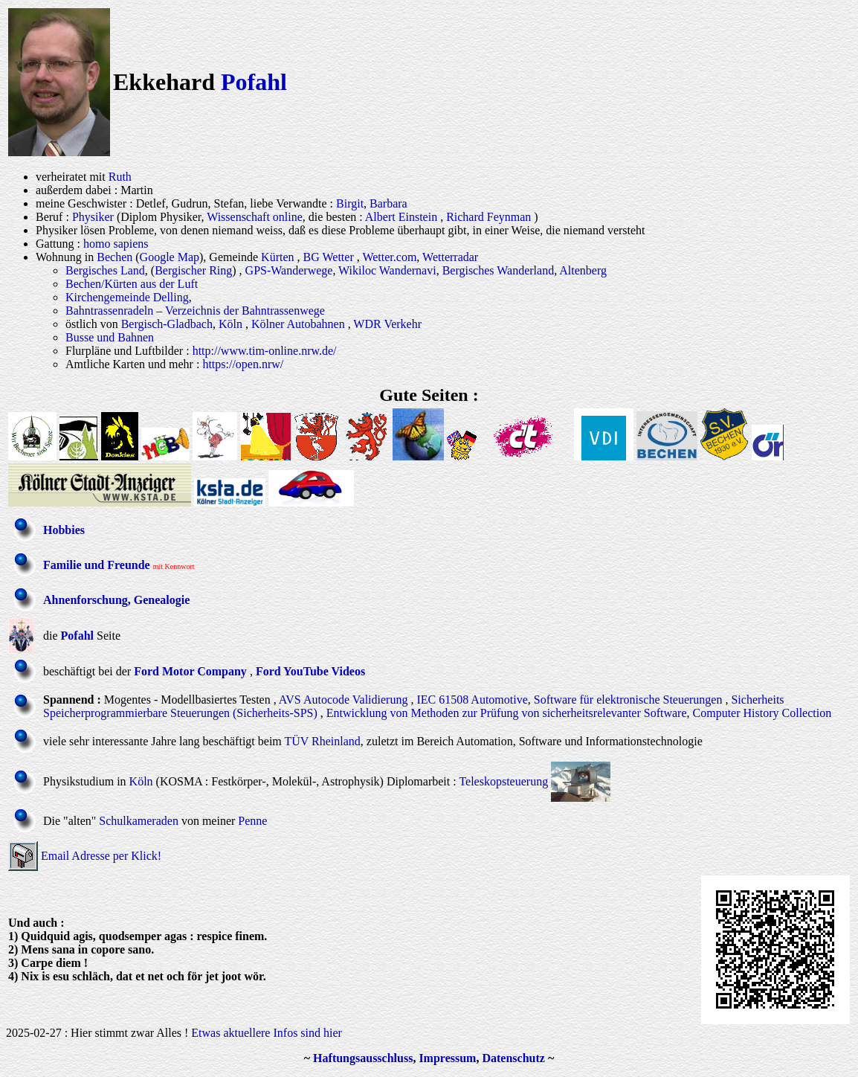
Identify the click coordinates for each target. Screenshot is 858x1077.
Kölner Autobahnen (298, 324)
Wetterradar (450, 257)
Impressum (447, 1058)
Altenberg (583, 270)
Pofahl (254, 81)
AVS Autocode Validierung (343, 699)
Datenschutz (513, 1058)
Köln (230, 324)
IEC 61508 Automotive (471, 699)
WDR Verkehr (387, 324)
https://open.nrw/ (242, 364)
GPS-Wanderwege (289, 270)
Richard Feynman (488, 216)
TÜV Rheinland (322, 741)
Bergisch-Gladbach (167, 324)
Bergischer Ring (193, 270)
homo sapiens (116, 243)
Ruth (120, 176)
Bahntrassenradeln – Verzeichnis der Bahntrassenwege (195, 310)
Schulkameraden (138, 820)
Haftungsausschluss (363, 1058)
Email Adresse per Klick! (101, 855)
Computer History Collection (762, 713)
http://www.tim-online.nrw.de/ (265, 350)
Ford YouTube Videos (310, 671)
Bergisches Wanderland (498, 270)
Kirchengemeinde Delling (127, 297)
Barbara (388, 203)
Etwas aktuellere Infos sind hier (266, 1032)
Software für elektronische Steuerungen (628, 699)
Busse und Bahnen (109, 337)
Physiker (93, 216)
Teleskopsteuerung (503, 781)
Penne (252, 820)
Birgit (350, 203)
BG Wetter (328, 257)
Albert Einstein (401, 216)
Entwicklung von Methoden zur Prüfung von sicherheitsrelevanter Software (506, 713)
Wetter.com (389, 257)
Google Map (169, 257)
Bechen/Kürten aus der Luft (131, 283)
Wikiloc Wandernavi (387, 270)
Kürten (277, 257)
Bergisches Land (105, 270)
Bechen (114, 257)
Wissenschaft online (255, 216)
